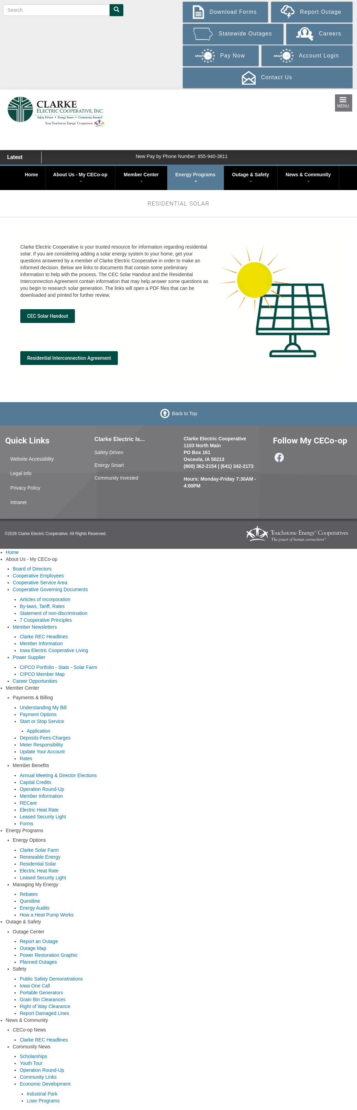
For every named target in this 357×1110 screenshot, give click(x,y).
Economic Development (45, 1084)
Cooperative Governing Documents (50, 589)
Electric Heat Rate (39, 810)
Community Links (38, 1077)
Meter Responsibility (41, 744)
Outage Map (33, 948)
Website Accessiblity (32, 459)
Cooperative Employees (38, 575)
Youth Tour (31, 1063)
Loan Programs (43, 1100)
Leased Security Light (43, 816)
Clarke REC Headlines (44, 636)
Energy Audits (34, 908)
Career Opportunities (35, 681)
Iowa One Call (35, 985)
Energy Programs (195, 177)
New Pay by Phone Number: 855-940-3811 (182, 156)
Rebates (28, 894)
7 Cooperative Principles (46, 620)
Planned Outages (38, 962)
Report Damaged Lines (44, 1013)
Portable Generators (41, 992)
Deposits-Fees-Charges (45, 738)
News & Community (308, 177)
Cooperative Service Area (40, 582)
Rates (26, 758)
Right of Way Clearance (45, 1006)
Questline (30, 901)
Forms (26, 823)
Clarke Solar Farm (39, 850)
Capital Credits (35, 782)
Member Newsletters (35, 627)
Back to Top (184, 413)
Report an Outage (39, 941)
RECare (28, 803)
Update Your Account (42, 751)
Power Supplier (29, 657)
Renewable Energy (40, 857)
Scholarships (33, 1056)
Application (39, 731)
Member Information (41, 643)
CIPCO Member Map (42, 674)
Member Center (141, 177)
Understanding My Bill (43, 707)
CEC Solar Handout (47, 316)
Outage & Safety (250, 177)
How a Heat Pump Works (47, 915)
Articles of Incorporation (45, 599)
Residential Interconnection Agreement (69, 358)
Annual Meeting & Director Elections (58, 775)
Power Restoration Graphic (48, 955)
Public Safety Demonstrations (51, 979)
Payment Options (38, 714)
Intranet (18, 502)
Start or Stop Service (42, 721)
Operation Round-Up (42, 789)
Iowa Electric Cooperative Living (54, 650)
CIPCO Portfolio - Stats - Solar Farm (58, 667)
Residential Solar (38, 864)
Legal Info (21, 473)
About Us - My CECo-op (80, 177)
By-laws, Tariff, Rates (42, 606)
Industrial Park (42, 1094)
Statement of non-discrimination (53, 613)
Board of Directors (32, 569)
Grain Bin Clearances (42, 999)
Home (31, 174)
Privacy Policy (25, 488)
